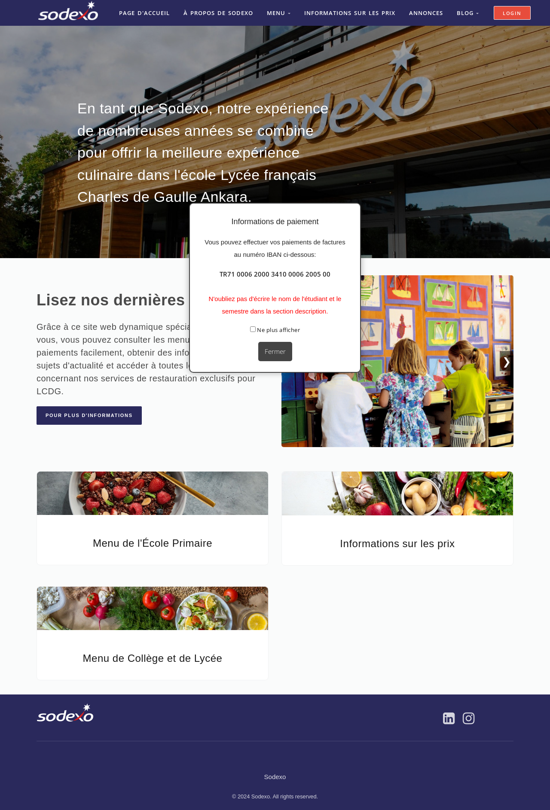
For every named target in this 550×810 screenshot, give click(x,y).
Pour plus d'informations (89, 414)
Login (513, 12)
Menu (278, 12)
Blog (467, 12)
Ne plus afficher (275, 330)
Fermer (275, 351)
